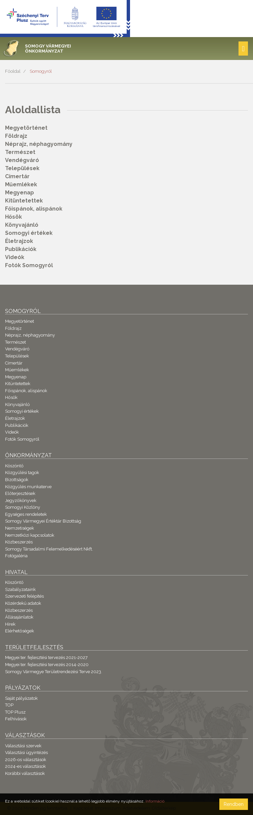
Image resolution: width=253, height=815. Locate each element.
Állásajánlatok (19, 617)
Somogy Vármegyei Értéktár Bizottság (43, 521)
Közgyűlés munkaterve (28, 486)
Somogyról (41, 71)
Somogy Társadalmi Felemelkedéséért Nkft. (49, 549)
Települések (22, 168)
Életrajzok (19, 241)
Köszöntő (14, 465)
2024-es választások (25, 766)
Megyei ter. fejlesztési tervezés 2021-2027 (46, 657)
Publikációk (20, 249)
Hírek (10, 624)
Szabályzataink (20, 589)
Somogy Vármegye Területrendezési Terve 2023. (53, 671)
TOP (9, 705)
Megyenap (19, 192)
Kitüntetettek (24, 200)
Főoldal (13, 71)
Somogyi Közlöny (22, 507)
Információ (155, 801)
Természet (20, 152)
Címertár (17, 176)
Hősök (13, 217)
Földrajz (16, 136)
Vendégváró (22, 160)
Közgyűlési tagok (22, 472)
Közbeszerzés (19, 541)
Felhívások (16, 718)
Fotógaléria (16, 555)
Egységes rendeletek (26, 514)
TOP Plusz (15, 712)
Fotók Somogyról (29, 265)
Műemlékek (21, 184)
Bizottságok (16, 479)
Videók (14, 257)
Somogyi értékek (29, 233)
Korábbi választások (25, 773)
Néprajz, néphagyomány (38, 144)
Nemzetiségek (19, 528)
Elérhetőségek (19, 630)
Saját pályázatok (21, 698)
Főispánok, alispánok (33, 209)
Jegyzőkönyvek (20, 500)
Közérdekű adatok (23, 603)
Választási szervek (23, 745)
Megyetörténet (26, 128)
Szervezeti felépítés (24, 596)
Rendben (234, 804)
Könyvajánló (21, 225)
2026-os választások (25, 759)
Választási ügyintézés (26, 752)
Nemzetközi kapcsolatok (29, 535)
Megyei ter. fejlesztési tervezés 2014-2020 (47, 664)
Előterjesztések (20, 493)
